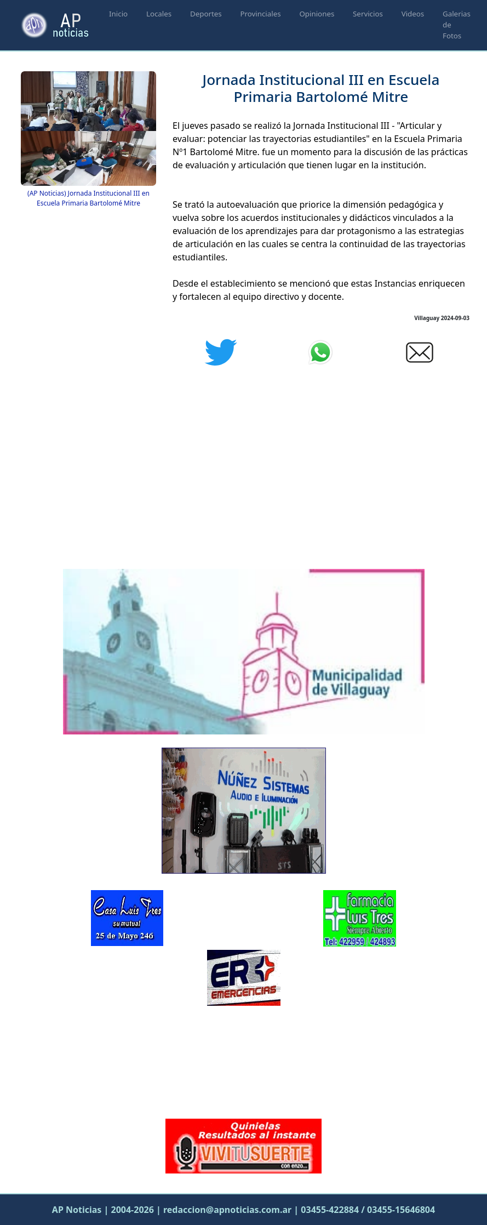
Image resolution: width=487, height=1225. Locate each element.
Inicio (118, 14)
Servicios (368, 14)
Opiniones (316, 14)
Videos (413, 14)
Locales (158, 14)
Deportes (206, 14)
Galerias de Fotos (457, 25)
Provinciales (260, 14)
